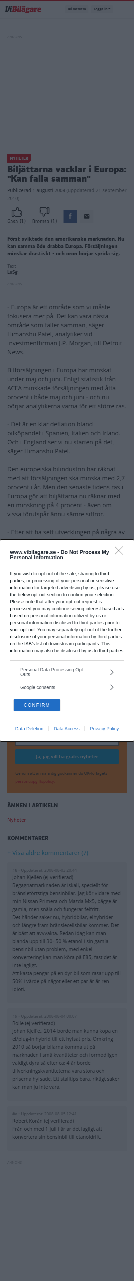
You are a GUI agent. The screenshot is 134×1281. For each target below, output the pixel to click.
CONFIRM (37, 704)
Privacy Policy (104, 728)
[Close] (121, 552)
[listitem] (67, 672)
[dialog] (67, 640)
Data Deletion (29, 728)
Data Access (66, 728)
